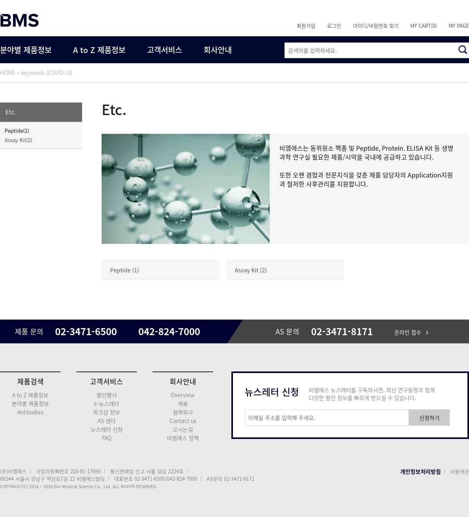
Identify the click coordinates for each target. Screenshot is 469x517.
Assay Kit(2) (18, 140)
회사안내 (218, 49)
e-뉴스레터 (106, 403)
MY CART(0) (423, 25)
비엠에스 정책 (183, 438)
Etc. (10, 112)
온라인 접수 (411, 332)
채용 (183, 403)
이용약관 (459, 471)
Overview (183, 395)
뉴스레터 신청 (107, 429)
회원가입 (306, 25)
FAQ (106, 438)
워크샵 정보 (106, 412)
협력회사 (183, 412)
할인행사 (107, 395)
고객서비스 (164, 49)
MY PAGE (459, 25)
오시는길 (183, 429)
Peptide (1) (124, 270)
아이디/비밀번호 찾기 (376, 25)
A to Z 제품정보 (99, 49)
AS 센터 (107, 421)
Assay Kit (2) (251, 270)
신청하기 (429, 417)
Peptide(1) (17, 130)
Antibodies (30, 412)
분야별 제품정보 (26, 49)
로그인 (334, 25)
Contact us (183, 421)
